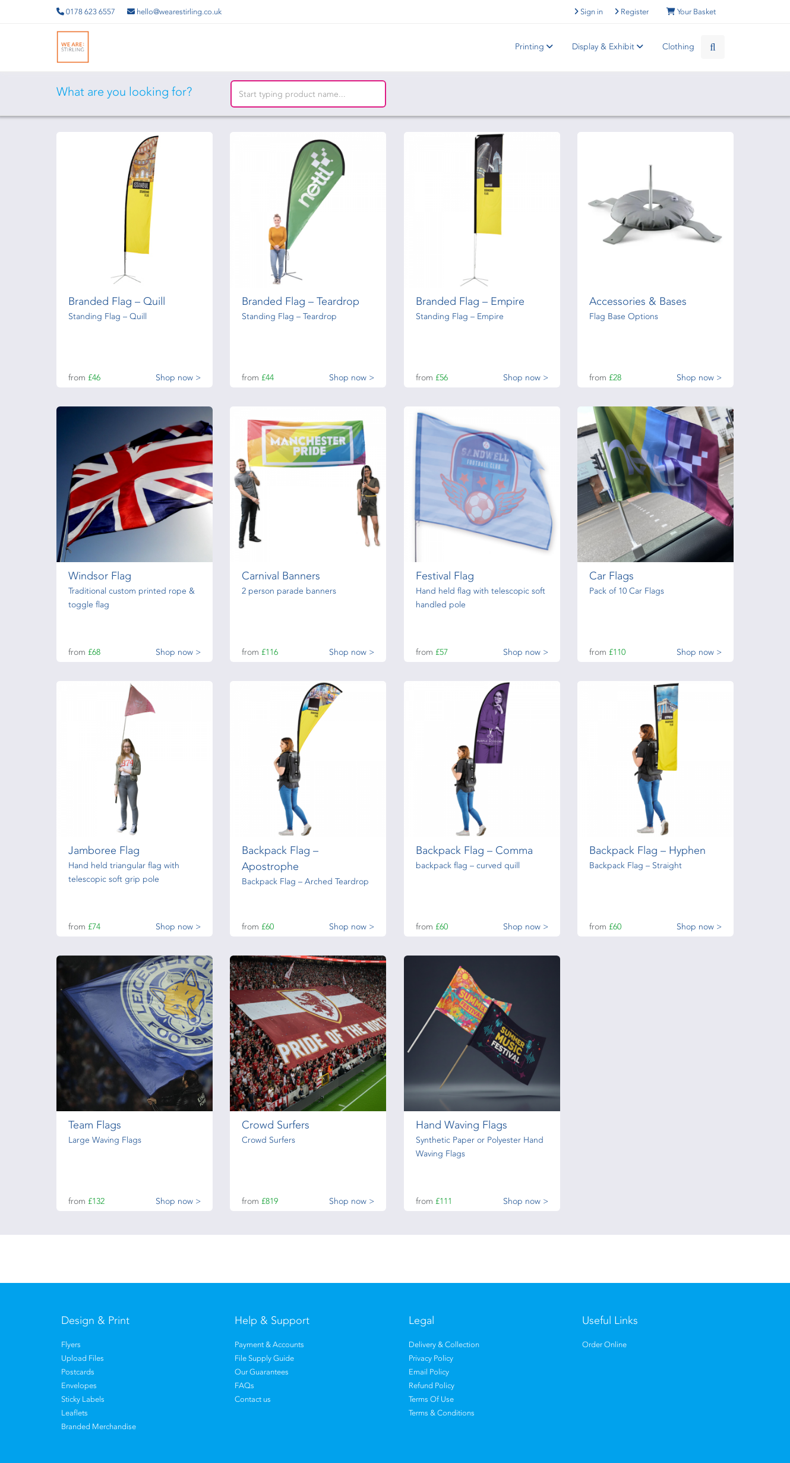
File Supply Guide (264, 1358)
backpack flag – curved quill (468, 865)
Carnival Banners (281, 575)
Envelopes (79, 1385)
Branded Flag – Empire (470, 301)
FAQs (244, 1385)
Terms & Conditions (442, 1412)
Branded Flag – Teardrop (300, 301)
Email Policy (429, 1371)
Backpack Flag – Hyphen (647, 850)
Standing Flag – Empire (460, 316)
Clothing (678, 47)
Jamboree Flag (104, 850)
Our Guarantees (262, 1371)
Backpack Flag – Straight (635, 865)
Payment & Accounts (269, 1344)
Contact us (253, 1399)
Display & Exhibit (609, 47)
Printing (536, 47)
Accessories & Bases (638, 301)
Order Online (604, 1344)
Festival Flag (445, 575)
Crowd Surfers (275, 1124)
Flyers (71, 1344)
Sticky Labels (83, 1399)
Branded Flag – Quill (116, 301)
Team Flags (94, 1124)
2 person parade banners (289, 591)
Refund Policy (431, 1385)
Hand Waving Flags (461, 1124)
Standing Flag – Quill (107, 316)
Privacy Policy (431, 1358)
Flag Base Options (623, 316)
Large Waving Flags (104, 1140)
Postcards (77, 1371)
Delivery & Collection (444, 1344)
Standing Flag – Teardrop (289, 316)
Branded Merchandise (98, 1426)
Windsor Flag (99, 575)
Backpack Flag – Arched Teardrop (305, 881)
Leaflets (74, 1412)
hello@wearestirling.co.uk (174, 11)
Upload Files (82, 1358)
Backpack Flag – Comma (474, 850)
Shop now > (178, 378)
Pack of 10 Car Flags (626, 591)
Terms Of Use (431, 1399)
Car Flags (611, 575)
